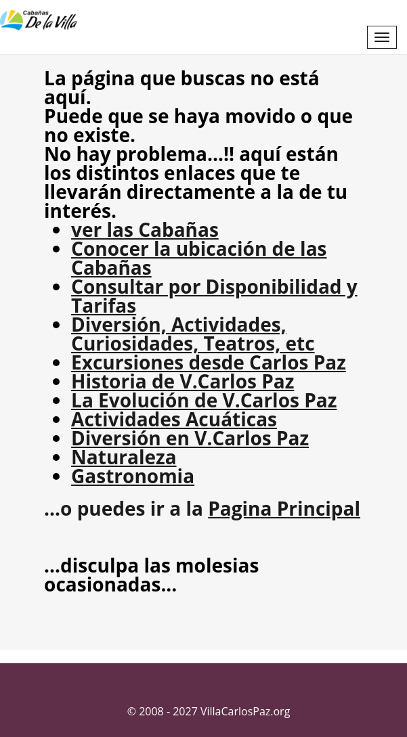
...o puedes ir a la (202, 508)
